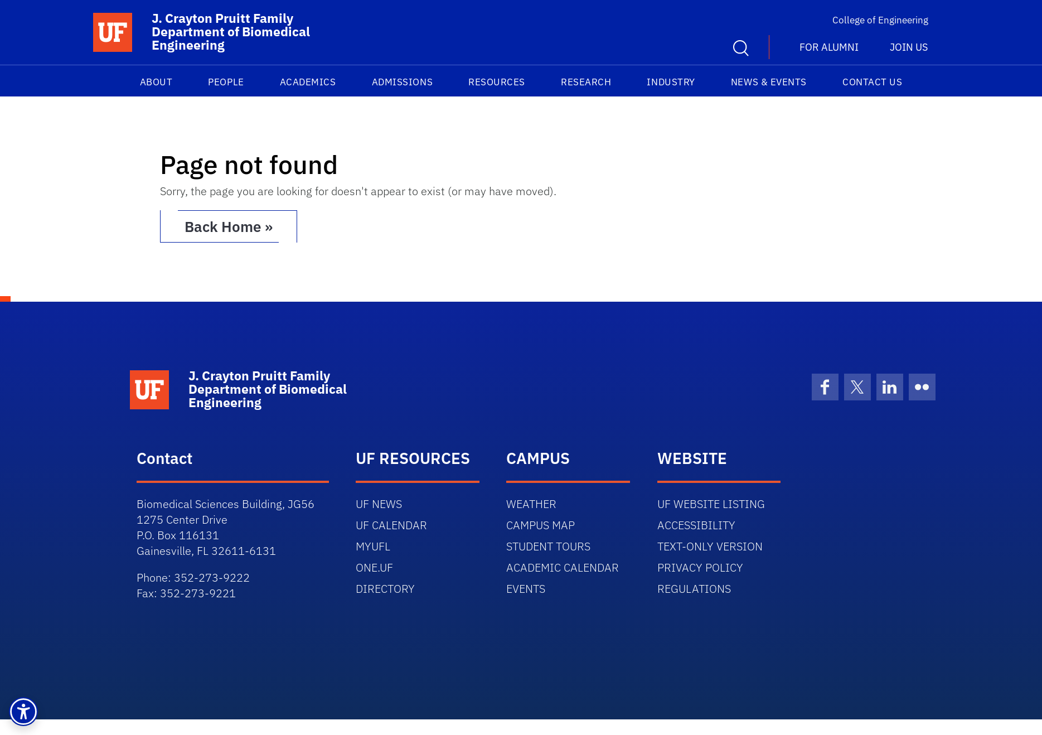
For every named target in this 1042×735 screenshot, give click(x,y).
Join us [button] (909, 47)
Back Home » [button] (229, 226)
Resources (496, 82)
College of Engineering (880, 20)
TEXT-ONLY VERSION (710, 546)
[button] (23, 711)
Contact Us (872, 82)
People (226, 82)
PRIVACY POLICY (700, 567)
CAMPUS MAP (540, 525)
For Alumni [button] (829, 47)
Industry (671, 82)
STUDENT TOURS (548, 546)
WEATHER (531, 503)
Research (586, 82)
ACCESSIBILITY (696, 525)
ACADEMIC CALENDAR (562, 567)
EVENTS (525, 588)
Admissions (402, 82)
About (156, 82)
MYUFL (373, 546)
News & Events (769, 82)
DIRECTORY (385, 588)
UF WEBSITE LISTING (711, 503)
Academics (308, 82)
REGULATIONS (694, 588)
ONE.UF (374, 567)
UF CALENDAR (391, 525)
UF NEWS (379, 503)
